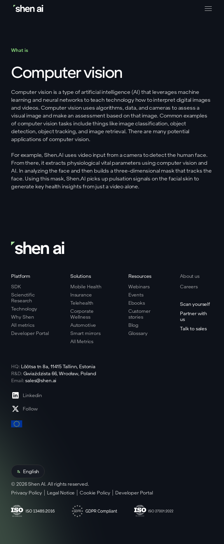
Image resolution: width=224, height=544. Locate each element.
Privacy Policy (26, 493)
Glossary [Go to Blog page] (138, 333)
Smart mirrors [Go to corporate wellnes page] (85, 333)
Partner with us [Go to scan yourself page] (193, 316)
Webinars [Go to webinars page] (139, 286)
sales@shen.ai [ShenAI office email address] (40, 380)
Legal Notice (61, 493)
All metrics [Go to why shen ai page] (22, 325)
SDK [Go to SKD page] (16, 286)
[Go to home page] (29, 9)
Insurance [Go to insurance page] (81, 295)
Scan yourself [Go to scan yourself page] (195, 304)
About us (190, 276)
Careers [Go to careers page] (189, 286)
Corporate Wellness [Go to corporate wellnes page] (82, 314)
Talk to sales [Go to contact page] (193, 328)
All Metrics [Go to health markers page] (81, 341)
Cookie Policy (95, 493)
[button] (207, 9)
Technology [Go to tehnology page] (24, 309)
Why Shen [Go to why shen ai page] (22, 317)
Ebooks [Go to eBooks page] (136, 303)
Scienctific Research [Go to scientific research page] (22, 297)
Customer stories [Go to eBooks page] (139, 314)
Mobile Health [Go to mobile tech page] (86, 286)
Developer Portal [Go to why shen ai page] (30, 333)
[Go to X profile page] (26, 408)
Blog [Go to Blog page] (133, 325)
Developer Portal (134, 493)
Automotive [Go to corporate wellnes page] (83, 325)
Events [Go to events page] (136, 295)
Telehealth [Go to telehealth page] (81, 303)
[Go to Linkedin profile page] (26, 395)
